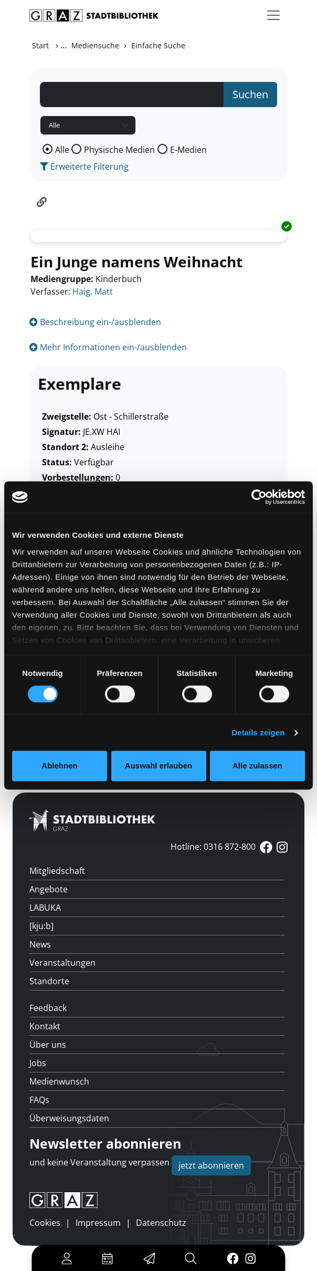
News (40, 944)
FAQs (39, 1100)
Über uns (47, 1044)
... (63, 45)
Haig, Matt (92, 291)
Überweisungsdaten (69, 1118)
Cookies (44, 1222)
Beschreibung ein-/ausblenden (95, 322)
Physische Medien (119, 149)
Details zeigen (257, 732)
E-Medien (188, 149)
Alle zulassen (257, 766)
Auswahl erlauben (158, 766)
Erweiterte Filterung (84, 166)
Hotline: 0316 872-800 (213, 846)
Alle (62, 149)
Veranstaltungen (62, 962)
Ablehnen (59, 766)
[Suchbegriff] (132, 94)
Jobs (37, 1063)
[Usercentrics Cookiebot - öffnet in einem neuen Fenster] (259, 497)
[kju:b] (41, 926)
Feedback (48, 1008)
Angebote (48, 889)
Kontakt (44, 1026)
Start (40, 45)
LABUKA (45, 907)
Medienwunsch (59, 1081)
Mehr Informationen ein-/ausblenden (108, 347)
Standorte (49, 981)
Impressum (98, 1222)
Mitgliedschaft (57, 871)
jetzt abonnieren (211, 1165)
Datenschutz (161, 1222)
